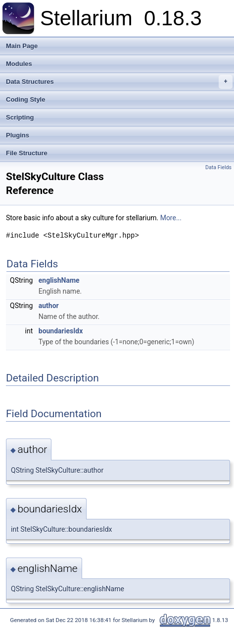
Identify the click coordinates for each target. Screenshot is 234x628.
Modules (19, 63)
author (49, 306)
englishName (59, 280)
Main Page (22, 46)
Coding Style (25, 99)
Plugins (17, 135)
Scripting (20, 117)
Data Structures (119, 82)
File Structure (26, 153)
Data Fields (218, 167)
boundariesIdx (61, 331)
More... (171, 218)
